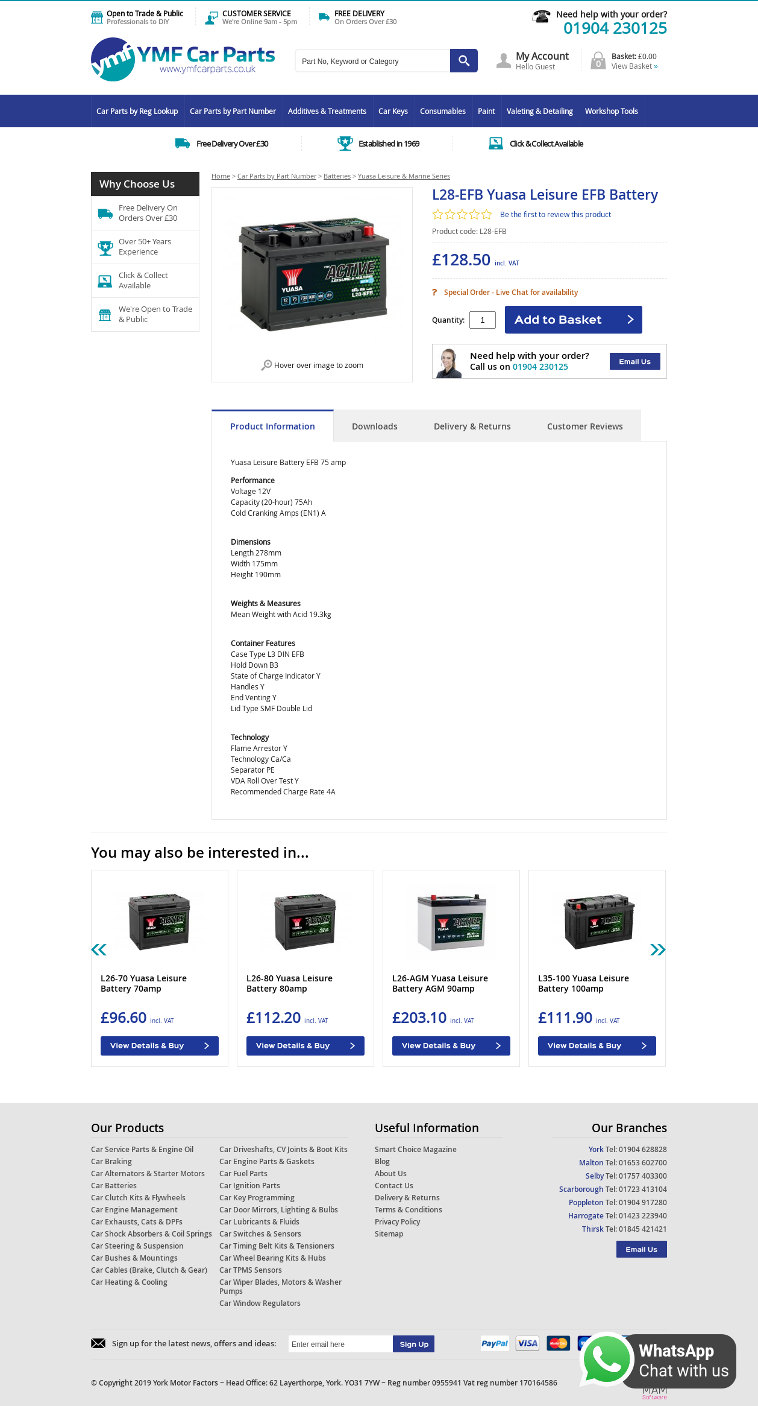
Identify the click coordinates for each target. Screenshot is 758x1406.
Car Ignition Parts (249, 1185)
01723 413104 (643, 1189)
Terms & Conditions (408, 1210)
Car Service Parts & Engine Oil (142, 1149)
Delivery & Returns (472, 426)
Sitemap (389, 1234)
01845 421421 (643, 1229)
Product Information (272, 426)
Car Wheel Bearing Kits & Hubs (272, 1258)
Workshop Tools (611, 111)
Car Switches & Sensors (260, 1234)
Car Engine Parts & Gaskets (267, 1161)
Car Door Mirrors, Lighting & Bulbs (278, 1210)
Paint (486, 111)
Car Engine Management (134, 1210)
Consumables (443, 111)
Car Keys (393, 111)
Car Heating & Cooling (129, 1282)
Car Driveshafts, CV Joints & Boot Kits (283, 1149)
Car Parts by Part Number (233, 111)
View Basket (635, 66)
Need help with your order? (611, 14)
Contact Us (394, 1185)
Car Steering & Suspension (137, 1246)
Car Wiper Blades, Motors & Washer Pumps (280, 1286)
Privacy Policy (397, 1222)
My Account (542, 56)
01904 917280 (643, 1202)
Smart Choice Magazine (416, 1149)
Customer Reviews (585, 426)
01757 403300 (643, 1176)
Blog (382, 1161)
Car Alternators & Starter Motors (148, 1173)
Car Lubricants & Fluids (259, 1222)
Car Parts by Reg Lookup (137, 111)
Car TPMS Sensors (250, 1270)
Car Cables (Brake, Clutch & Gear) (149, 1270)
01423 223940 (643, 1216)
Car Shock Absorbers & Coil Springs (151, 1234)
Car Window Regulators (260, 1303)
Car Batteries (114, 1185)
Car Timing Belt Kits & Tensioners (276, 1246)
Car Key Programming (257, 1197)
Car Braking (111, 1161)
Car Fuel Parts (243, 1173)
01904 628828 (643, 1149)
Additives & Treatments (327, 111)
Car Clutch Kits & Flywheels (138, 1197)
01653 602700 (643, 1162)
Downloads (375, 426)
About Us (391, 1173)
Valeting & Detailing (540, 111)
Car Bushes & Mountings (134, 1258)
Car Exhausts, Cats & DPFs (137, 1222)
